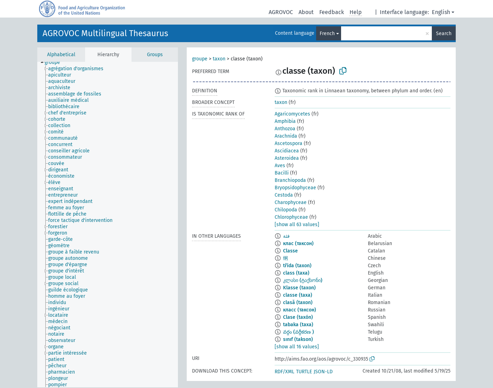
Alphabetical (61, 55)
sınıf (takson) (298, 339)
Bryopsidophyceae (295, 188)
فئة (286, 236)
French (327, 34)
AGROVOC (281, 12)
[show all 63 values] (297, 225)
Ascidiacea (287, 151)
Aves (280, 166)
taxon (219, 59)
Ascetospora (288, 143)
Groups (155, 55)
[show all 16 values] (297, 347)
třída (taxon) (297, 266)
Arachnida (286, 136)
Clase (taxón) (298, 317)
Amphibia (285, 121)
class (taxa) (296, 273)
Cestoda (284, 195)
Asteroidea (287, 158)
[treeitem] (55, 62)
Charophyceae (291, 202)
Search (444, 34)
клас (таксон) (298, 243)
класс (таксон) (299, 310)
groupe (199, 59)
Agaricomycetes (292, 114)
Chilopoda (286, 210)
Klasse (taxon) (299, 288)
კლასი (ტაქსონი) (302, 280)
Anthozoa (285, 129)
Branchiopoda (290, 180)
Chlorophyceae (291, 217)
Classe (290, 251)
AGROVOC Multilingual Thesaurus (105, 33)
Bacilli (282, 173)
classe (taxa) (297, 295)
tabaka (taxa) (298, 325)
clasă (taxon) (298, 302)
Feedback (331, 12)
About (306, 12)
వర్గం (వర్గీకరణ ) (298, 332)
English (441, 12)
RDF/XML (284, 372)
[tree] (107, 224)
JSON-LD (323, 372)
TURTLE (304, 372)
